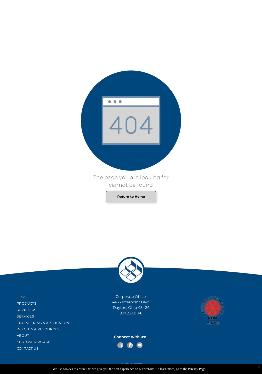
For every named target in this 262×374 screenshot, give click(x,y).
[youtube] (139, 345)
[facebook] (130, 345)
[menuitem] (49, 297)
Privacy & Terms (131, 364)
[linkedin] (120, 345)
